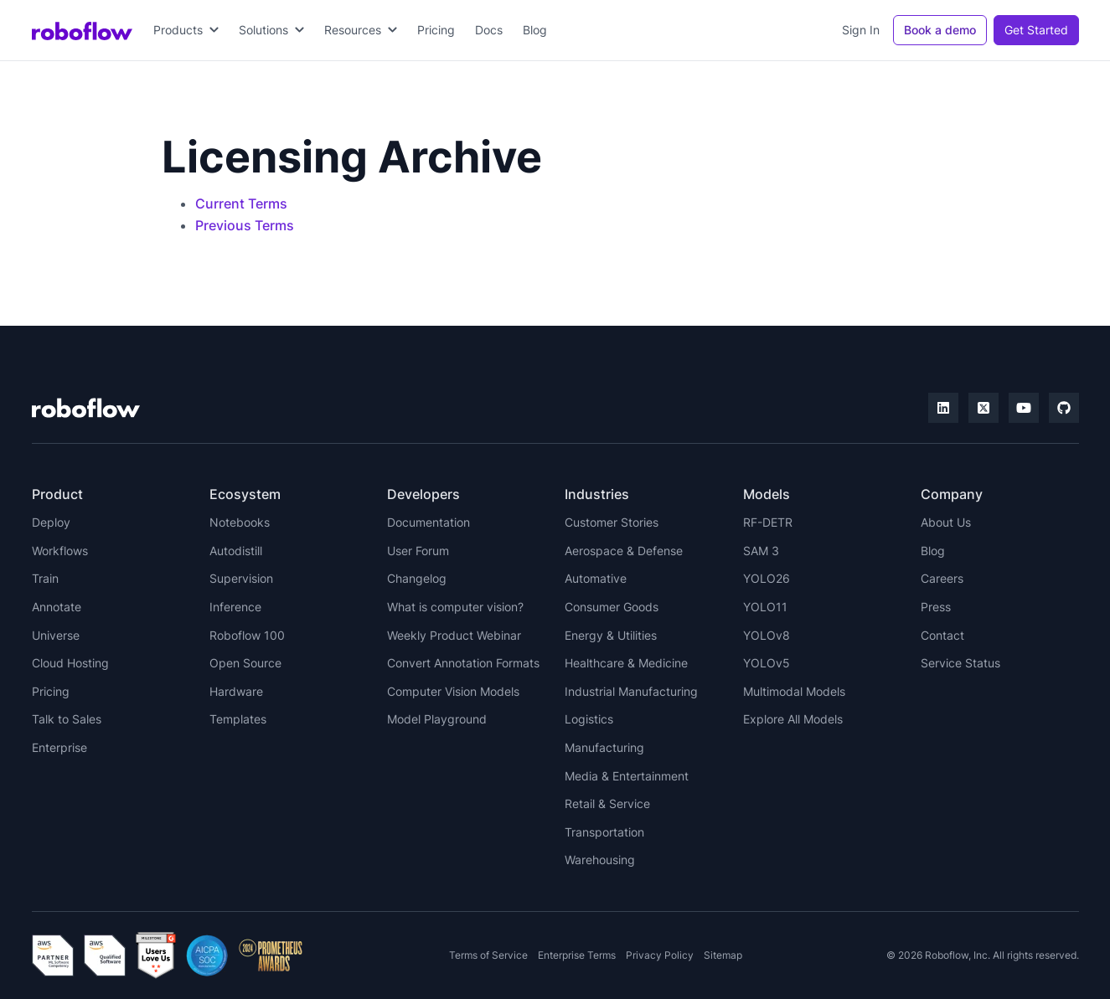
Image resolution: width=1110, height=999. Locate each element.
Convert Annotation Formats (463, 663)
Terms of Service (488, 955)
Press (936, 607)
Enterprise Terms (577, 955)
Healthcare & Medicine (626, 663)
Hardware (236, 691)
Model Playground (437, 719)
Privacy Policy (660, 955)
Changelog (417, 578)
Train (45, 578)
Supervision (241, 578)
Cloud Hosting (70, 663)
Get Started (1036, 30)
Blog (535, 30)
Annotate (56, 607)
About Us (946, 522)
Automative (596, 578)
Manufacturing (604, 747)
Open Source (245, 663)
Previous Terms (244, 225)
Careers (942, 578)
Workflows (60, 550)
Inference (235, 607)
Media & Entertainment (627, 776)
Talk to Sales (66, 719)
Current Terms (241, 203)
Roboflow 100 (247, 635)
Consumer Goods (611, 607)
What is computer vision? (455, 607)
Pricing (436, 30)
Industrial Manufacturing (631, 691)
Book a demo (940, 30)
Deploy (51, 522)
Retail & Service (607, 803)
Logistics (589, 719)
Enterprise (59, 747)
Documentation (428, 522)
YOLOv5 (766, 663)
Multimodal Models (794, 691)
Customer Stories (611, 522)
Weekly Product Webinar (454, 635)
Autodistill (235, 550)
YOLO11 (765, 607)
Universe (56, 635)
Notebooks (239, 522)
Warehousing (600, 859)
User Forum (418, 550)
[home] (82, 30)
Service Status (960, 663)
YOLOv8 (766, 635)
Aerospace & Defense (624, 550)
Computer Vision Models (453, 691)
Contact (942, 635)
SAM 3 (761, 550)
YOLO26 (766, 578)
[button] (186, 30)
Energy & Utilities (611, 635)
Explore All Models (793, 719)
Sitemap (723, 955)
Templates (237, 719)
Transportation (604, 832)
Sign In (861, 30)
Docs (489, 30)
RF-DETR (767, 522)
